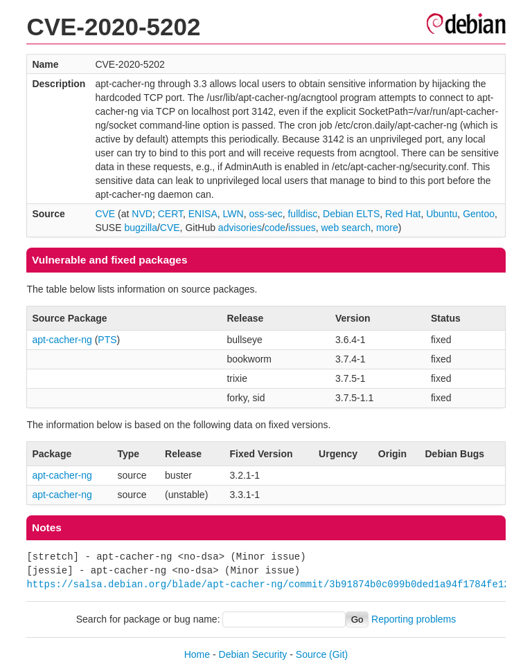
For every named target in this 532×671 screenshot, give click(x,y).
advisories (240, 227)
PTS (107, 339)
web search (346, 227)
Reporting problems (413, 619)
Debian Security (253, 654)
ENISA (203, 213)
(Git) (338, 654)
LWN (233, 213)
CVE (105, 213)
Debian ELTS (351, 213)
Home (197, 654)
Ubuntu (441, 213)
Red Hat (402, 213)
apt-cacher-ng (61, 339)
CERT (170, 213)
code (275, 227)
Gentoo (479, 213)
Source (311, 654)
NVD (142, 213)
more (387, 227)
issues (302, 227)
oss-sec (265, 213)
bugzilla (140, 227)
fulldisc (302, 213)
